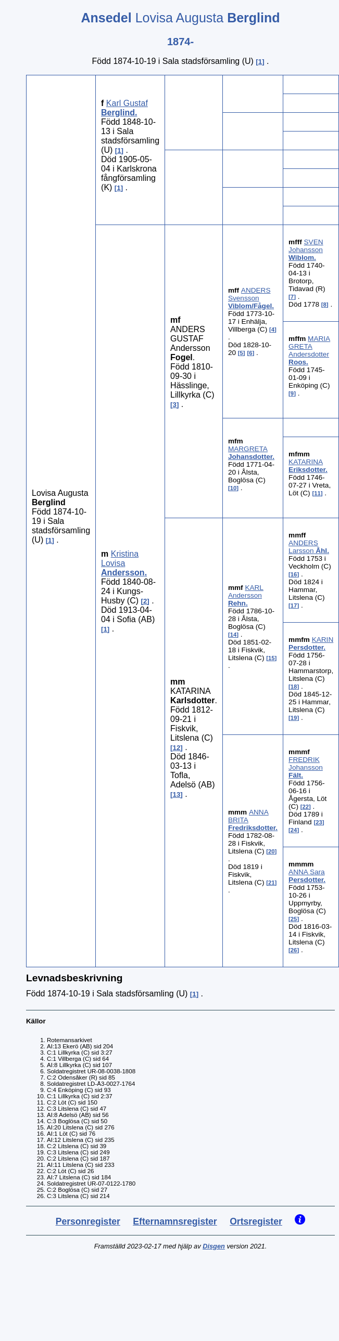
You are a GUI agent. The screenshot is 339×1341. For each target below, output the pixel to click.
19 (294, 718)
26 (294, 950)
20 (271, 851)
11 (317, 493)
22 (306, 807)
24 (294, 830)
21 (271, 882)
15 (271, 658)
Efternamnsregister (175, 1221)
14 (233, 635)
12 (177, 748)
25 (294, 919)
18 (294, 686)
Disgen (214, 1246)
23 (319, 822)
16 (294, 574)
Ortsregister (256, 1221)
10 (233, 488)
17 (294, 605)
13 (177, 794)
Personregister (88, 1221)
